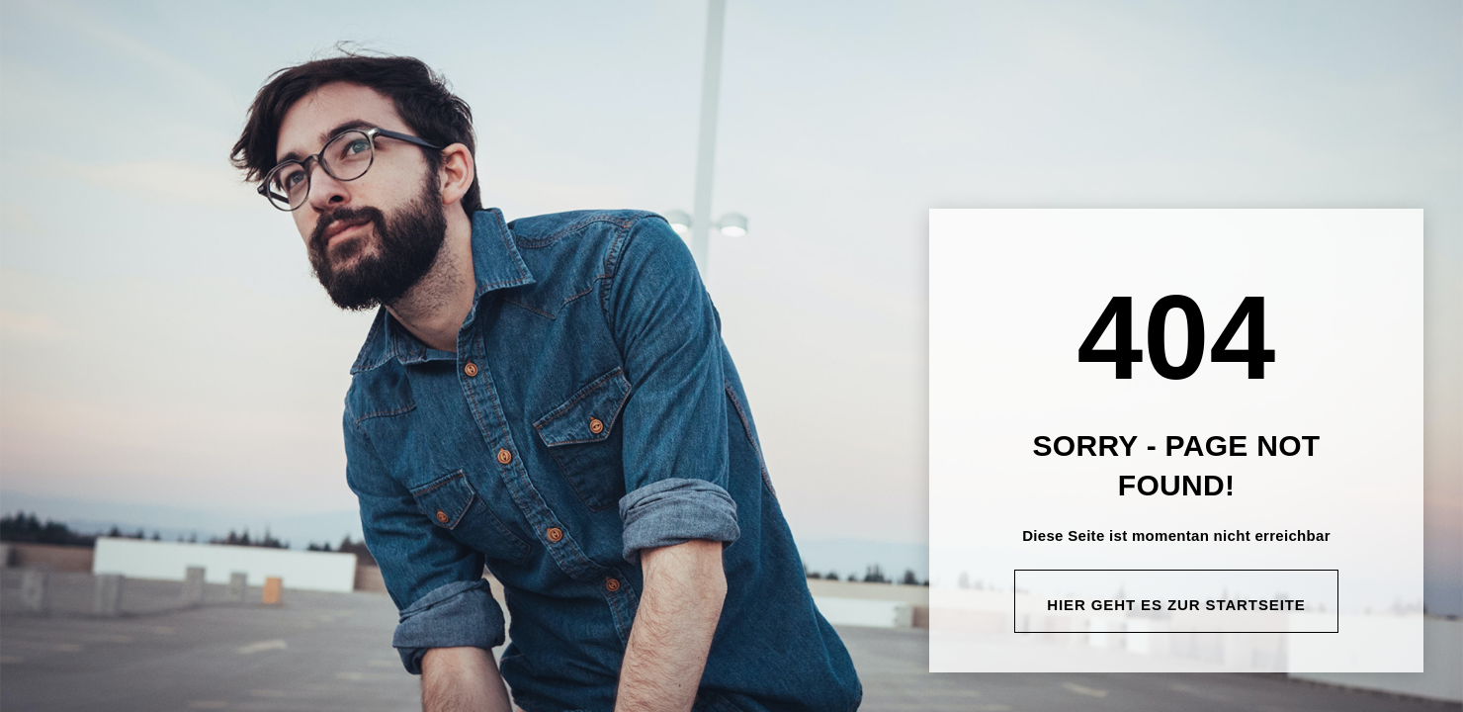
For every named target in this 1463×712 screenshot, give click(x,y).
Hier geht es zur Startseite (1176, 604)
